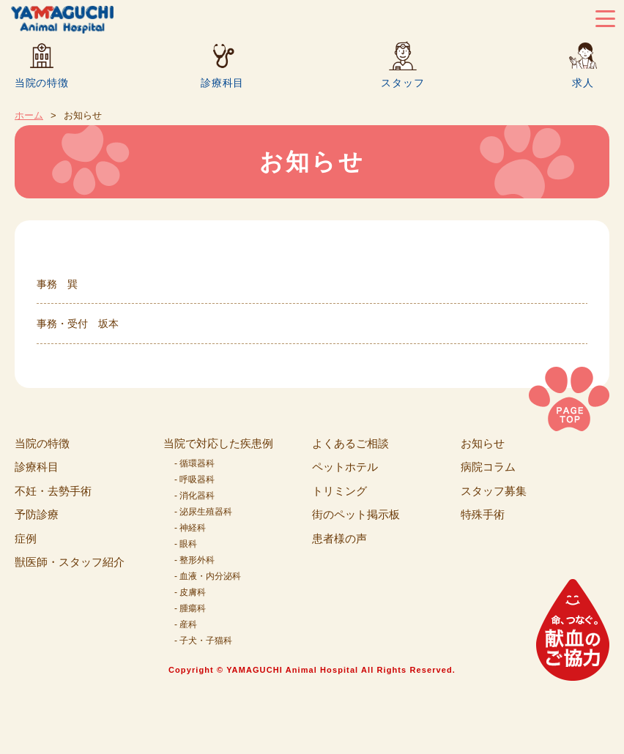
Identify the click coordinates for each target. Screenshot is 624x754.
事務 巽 (57, 284)
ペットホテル (345, 466)
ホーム (29, 115)
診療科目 (222, 82)
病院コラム (488, 466)
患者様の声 (339, 538)
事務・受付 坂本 (78, 323)
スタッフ (402, 82)
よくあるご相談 (350, 443)
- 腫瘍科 (190, 608)
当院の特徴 (42, 82)
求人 (582, 82)
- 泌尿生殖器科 (203, 512)
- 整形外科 (194, 560)
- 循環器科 (194, 463)
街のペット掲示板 (356, 514)
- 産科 (185, 624)
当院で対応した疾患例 (218, 443)
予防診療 (37, 514)
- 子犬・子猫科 (203, 640)
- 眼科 (185, 544)
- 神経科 (190, 528)
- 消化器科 (194, 495)
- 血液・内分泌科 (207, 576)
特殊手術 (483, 514)
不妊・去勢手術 (53, 491)
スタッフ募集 (494, 491)
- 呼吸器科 (194, 479)
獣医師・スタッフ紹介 (70, 562)
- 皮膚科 (190, 592)
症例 (26, 538)
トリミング (339, 491)
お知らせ (483, 443)
